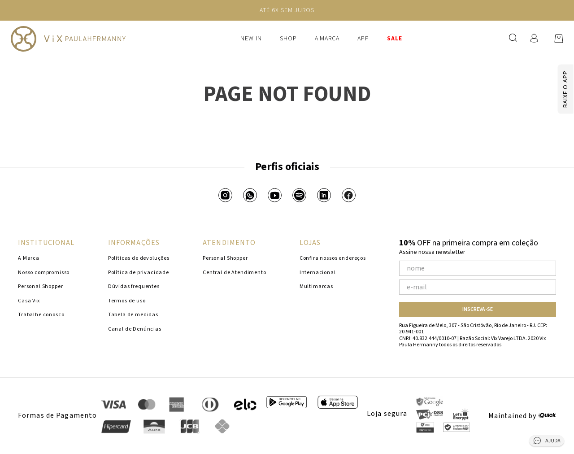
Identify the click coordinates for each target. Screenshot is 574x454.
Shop (288, 38)
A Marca (327, 38)
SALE (394, 38)
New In (251, 38)
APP (363, 38)
